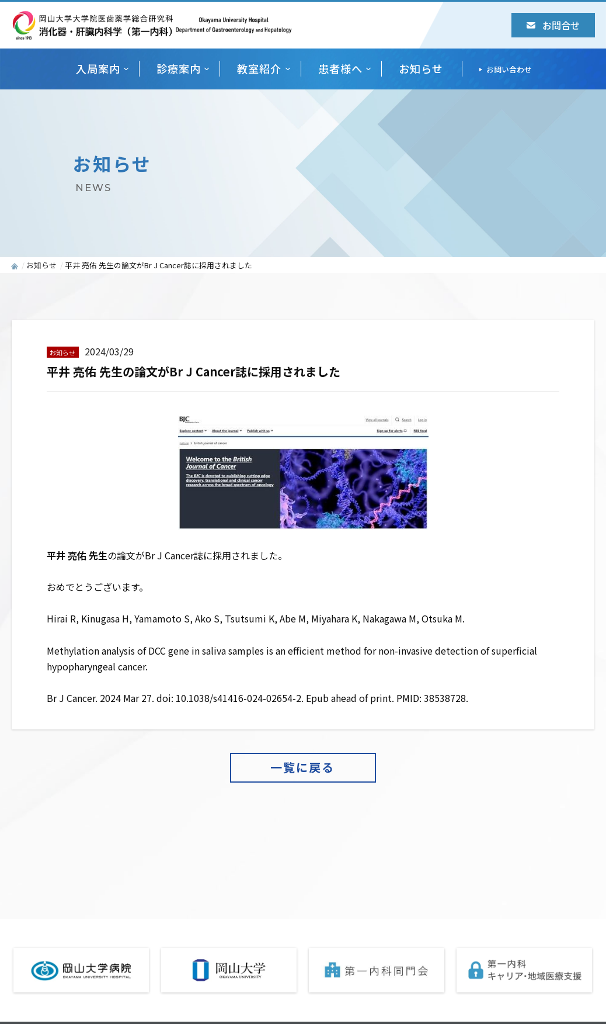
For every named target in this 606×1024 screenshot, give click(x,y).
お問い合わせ (509, 69)
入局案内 (98, 68)
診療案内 (178, 68)
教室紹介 (259, 68)
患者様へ (340, 68)
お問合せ (553, 25)
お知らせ (421, 68)
